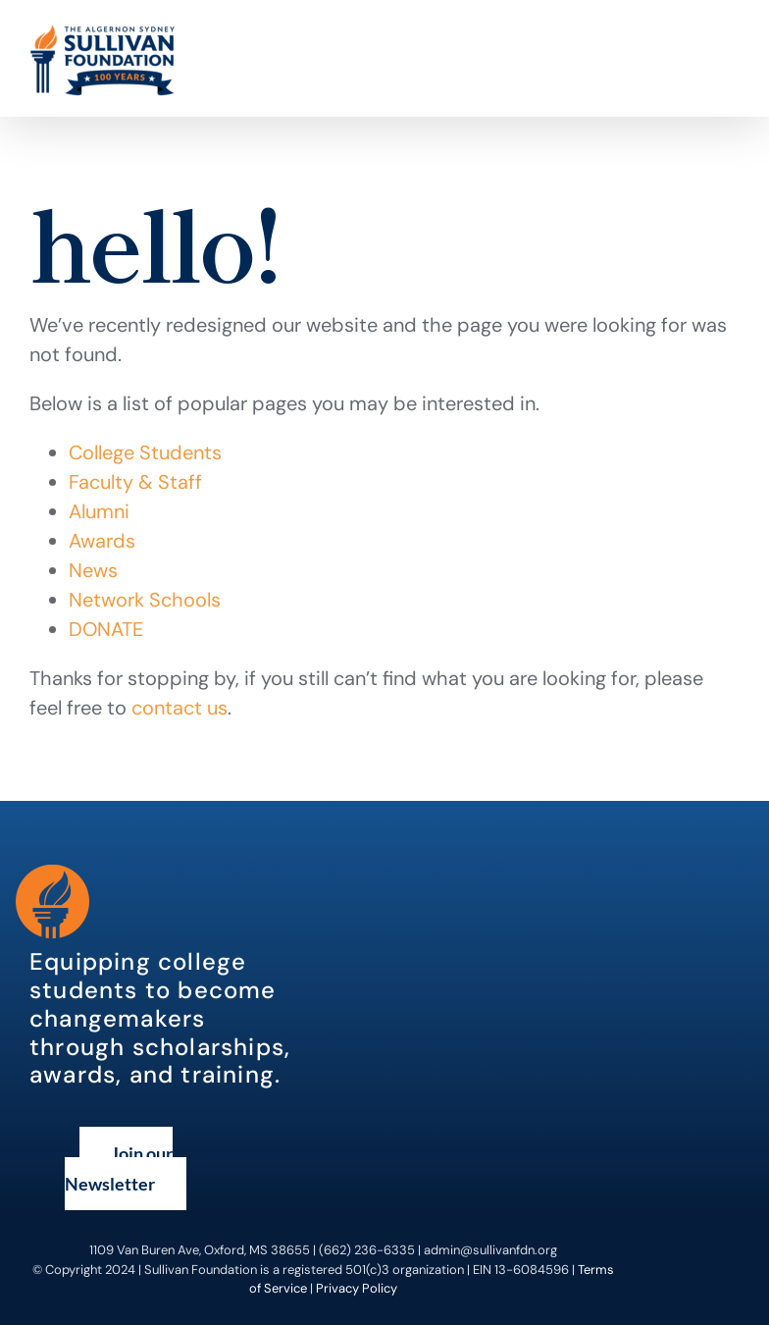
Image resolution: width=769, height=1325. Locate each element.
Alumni (99, 511)
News (93, 570)
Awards (102, 541)
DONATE (106, 629)
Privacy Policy (356, 1288)
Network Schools (145, 599)
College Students (145, 452)
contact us (179, 707)
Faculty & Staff (135, 482)
